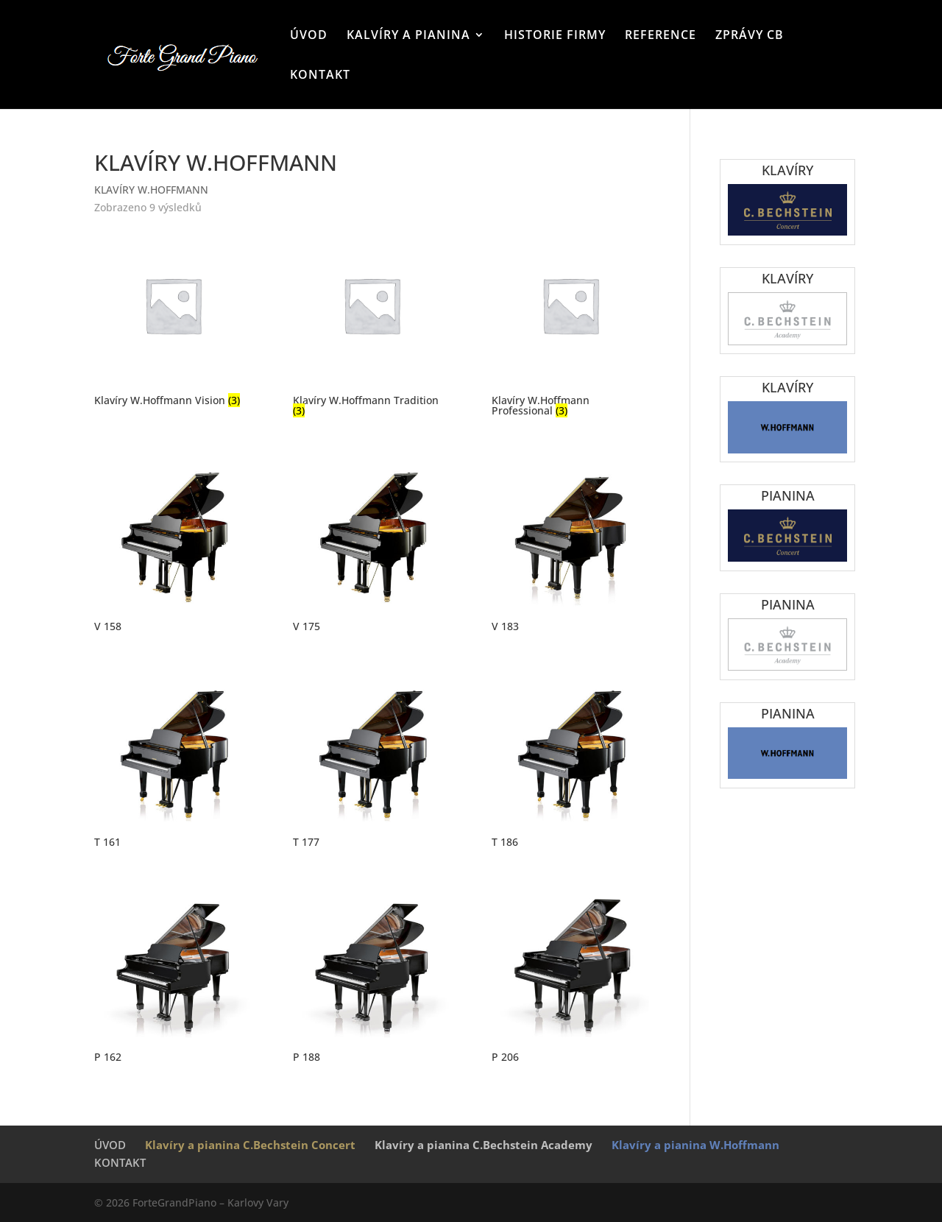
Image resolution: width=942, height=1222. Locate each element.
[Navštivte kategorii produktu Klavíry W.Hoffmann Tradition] (371, 324)
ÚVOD (308, 36)
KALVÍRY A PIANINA (408, 36)
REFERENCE (660, 36)
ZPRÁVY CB (749, 36)
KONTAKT (320, 75)
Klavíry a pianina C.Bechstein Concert (250, 1144)
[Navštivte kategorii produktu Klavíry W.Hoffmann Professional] (570, 324)
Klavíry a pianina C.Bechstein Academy (483, 1144)
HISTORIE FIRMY (555, 36)
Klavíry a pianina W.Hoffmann (695, 1144)
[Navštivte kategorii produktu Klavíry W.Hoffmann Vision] (173, 319)
